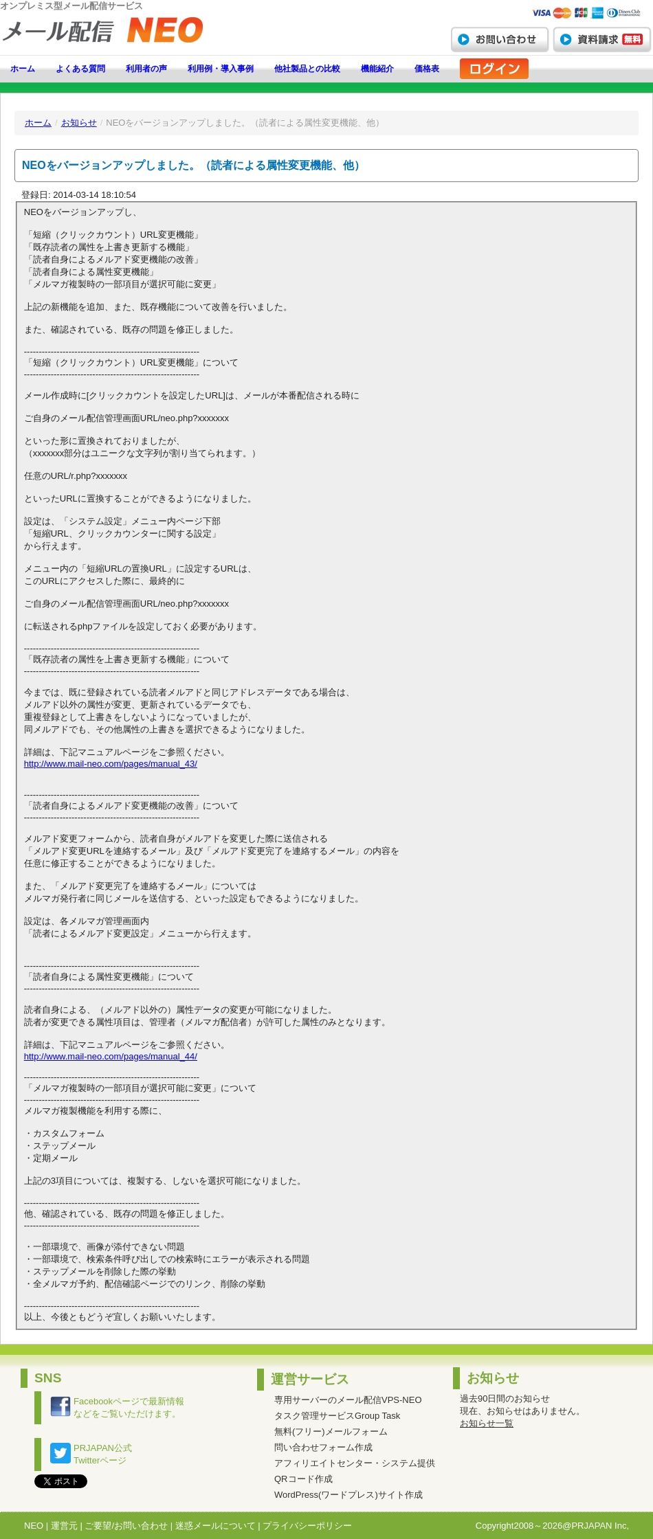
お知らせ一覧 (486, 1423)
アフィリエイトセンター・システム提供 (354, 1463)
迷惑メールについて (215, 1525)
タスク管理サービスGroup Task (337, 1416)
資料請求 (602, 39)
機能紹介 (377, 69)
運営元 (64, 1525)
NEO (33, 1525)
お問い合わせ (500, 39)
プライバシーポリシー (307, 1525)
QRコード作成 (303, 1479)
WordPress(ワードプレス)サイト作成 (348, 1495)
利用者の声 (146, 69)
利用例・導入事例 (221, 69)
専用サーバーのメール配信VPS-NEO (348, 1400)
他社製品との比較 (307, 69)
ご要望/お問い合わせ (126, 1525)
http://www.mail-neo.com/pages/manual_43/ (110, 764)
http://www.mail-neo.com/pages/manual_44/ (110, 1056)
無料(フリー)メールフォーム (331, 1431)
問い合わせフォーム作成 (323, 1447)
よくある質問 (80, 69)
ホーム (22, 69)
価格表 (426, 69)
